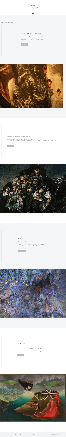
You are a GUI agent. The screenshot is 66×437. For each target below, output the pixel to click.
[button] (33, 434)
